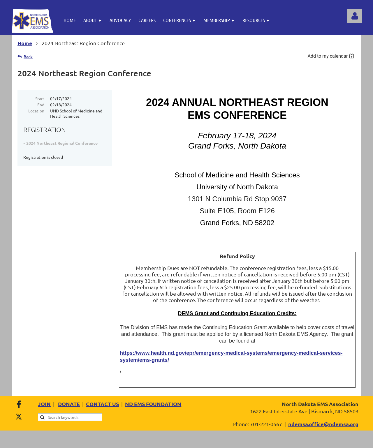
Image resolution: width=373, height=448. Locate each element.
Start (39, 98)
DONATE (69, 404)
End (40, 104)
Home (24, 43)
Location (36, 110)
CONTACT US (102, 404)
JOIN (44, 404)
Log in (354, 16)
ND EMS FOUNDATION (153, 404)
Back (28, 56)
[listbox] (331, 56)
